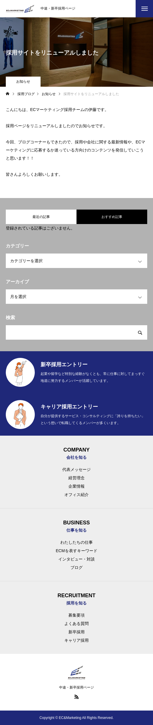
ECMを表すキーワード (76, 551)
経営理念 (76, 478)
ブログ (76, 567)
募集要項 (76, 615)
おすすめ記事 (111, 217)
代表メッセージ (76, 469)
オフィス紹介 (76, 495)
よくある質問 (76, 624)
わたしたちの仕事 (76, 542)
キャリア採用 (76, 640)
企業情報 (76, 486)
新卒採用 (76, 632)
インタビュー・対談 (76, 559)
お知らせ (23, 81)
